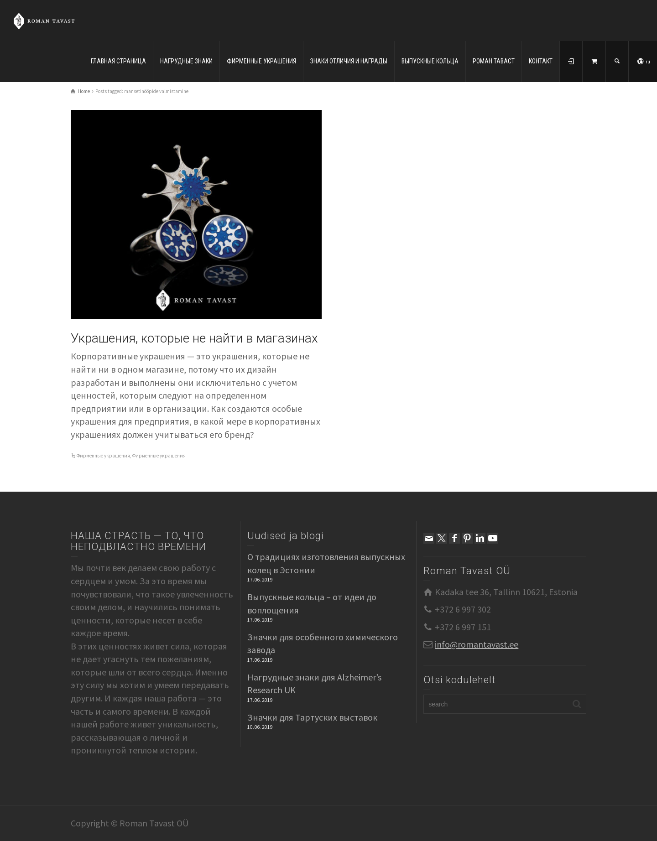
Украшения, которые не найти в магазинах (194, 338)
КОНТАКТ (541, 61)
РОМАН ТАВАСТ (494, 61)
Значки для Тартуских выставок (312, 717)
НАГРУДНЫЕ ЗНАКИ (186, 61)
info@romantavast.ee (476, 644)
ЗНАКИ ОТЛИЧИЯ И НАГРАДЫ (348, 61)
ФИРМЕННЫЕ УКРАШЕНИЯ (261, 61)
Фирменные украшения (103, 455)
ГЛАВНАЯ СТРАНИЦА (118, 61)
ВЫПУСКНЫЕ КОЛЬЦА (430, 61)
